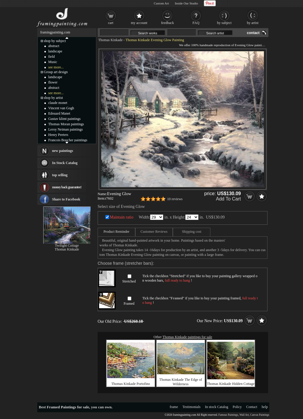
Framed (129, 303)
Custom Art (161, 3)
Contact (251, 407)
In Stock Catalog (65, 163)
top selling (59, 175)
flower (52, 82)
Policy (237, 407)
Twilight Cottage (67, 245)
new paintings (62, 151)
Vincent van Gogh (61, 108)
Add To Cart (228, 198)
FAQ (195, 23)
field (51, 56)
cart (110, 23)
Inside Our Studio (186, 3)
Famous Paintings (228, 414)
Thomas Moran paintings (66, 124)
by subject (224, 23)
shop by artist (53, 98)
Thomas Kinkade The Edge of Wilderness (180, 382)
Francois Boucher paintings (67, 140)
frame (174, 407)
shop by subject (55, 41)
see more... (56, 67)
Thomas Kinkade (110, 40)
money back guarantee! (66, 187)
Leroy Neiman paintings (65, 129)
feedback (167, 23)
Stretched (129, 281)
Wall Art (244, 414)
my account (139, 23)
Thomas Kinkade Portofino (130, 384)
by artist (253, 23)
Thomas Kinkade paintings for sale (187, 337)
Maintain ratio (121, 217)
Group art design (56, 72)
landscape (55, 51)
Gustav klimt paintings (64, 119)
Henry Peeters (58, 135)
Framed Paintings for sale (68, 407)
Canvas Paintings (259, 414)
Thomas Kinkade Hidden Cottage (230, 384)
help (265, 407)
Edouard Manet (59, 113)
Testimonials (192, 407)
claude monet (57, 103)
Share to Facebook (66, 199)
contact (253, 33)
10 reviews (175, 199)
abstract (53, 46)
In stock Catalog (216, 407)
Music (52, 62)
